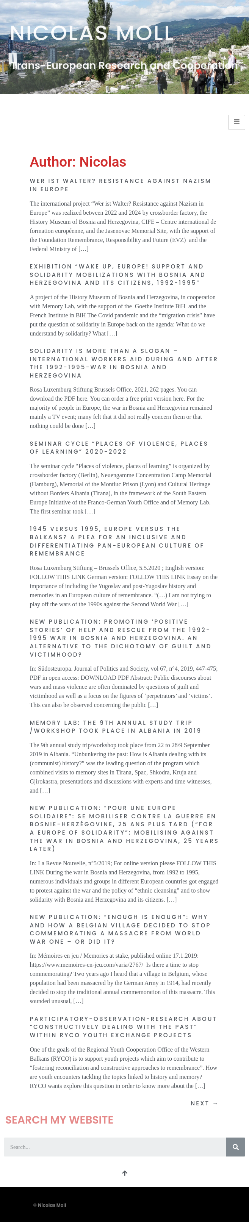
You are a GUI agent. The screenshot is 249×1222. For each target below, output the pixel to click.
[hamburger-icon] (236, 122)
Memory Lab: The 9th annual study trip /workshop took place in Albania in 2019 (116, 727)
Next (205, 1103)
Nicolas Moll (92, 30)
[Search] (235, 1147)
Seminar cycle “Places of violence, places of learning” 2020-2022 (119, 448)
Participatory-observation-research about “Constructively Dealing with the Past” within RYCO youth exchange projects (124, 1027)
